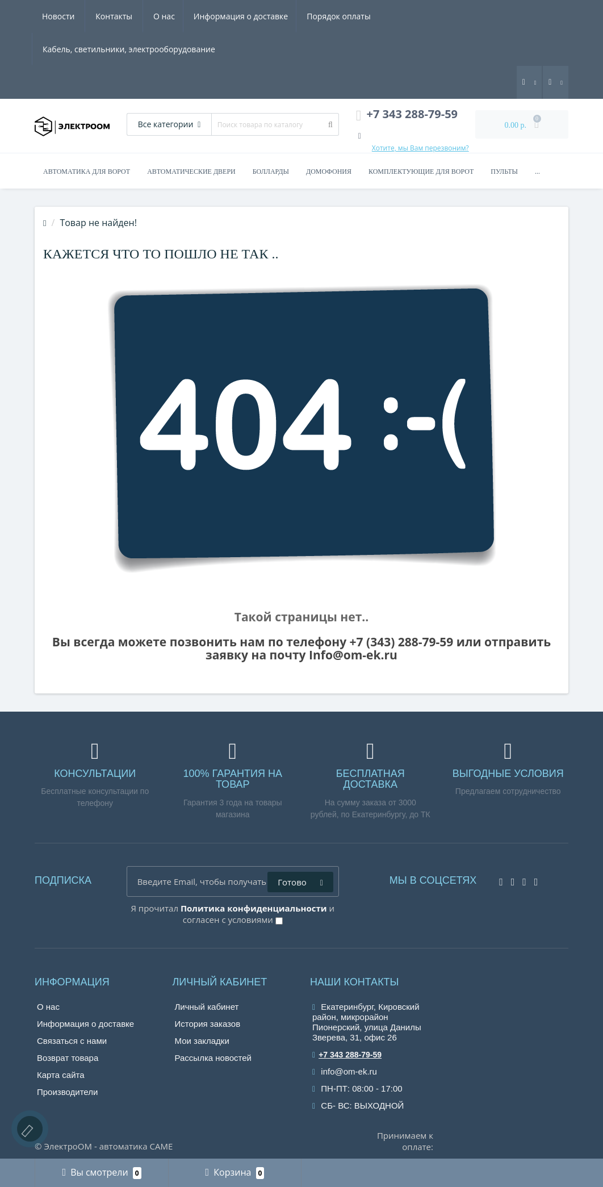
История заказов (208, 1024)
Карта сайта (61, 1075)
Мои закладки (202, 1041)
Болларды (271, 171)
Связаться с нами (72, 1041)
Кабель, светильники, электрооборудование (370, 16)
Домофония (328, 171)
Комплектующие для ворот (421, 171)
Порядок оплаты (232, 16)
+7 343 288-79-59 (347, 1054)
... (537, 171)
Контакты (61, 49)
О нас (53, 16)
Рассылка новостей (213, 1058)
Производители (67, 1092)
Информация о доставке (132, 16)
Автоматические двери (191, 171)
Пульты (504, 171)
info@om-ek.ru (344, 1071)
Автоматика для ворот (86, 171)
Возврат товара (67, 1058)
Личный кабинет (207, 1007)
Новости (494, 16)
